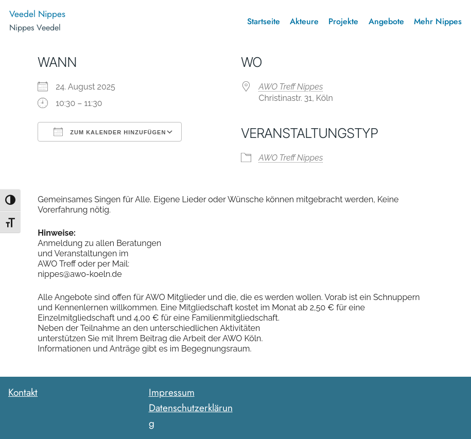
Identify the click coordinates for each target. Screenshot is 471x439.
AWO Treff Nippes (291, 87)
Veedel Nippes (37, 14)
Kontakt (23, 392)
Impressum (172, 392)
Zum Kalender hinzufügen (110, 131)
